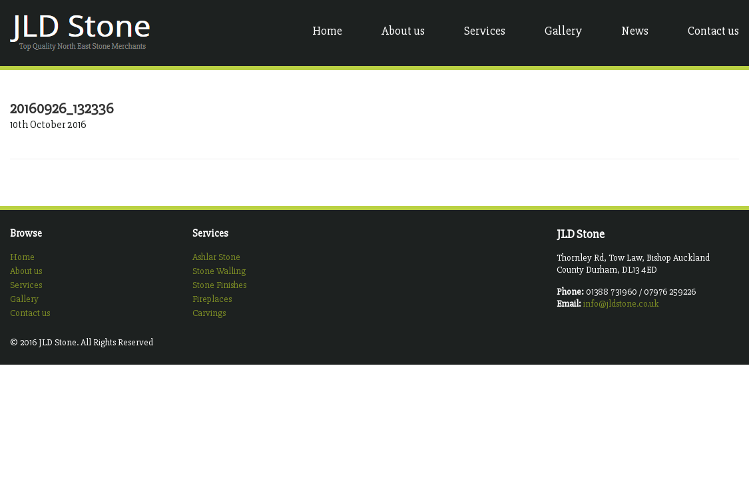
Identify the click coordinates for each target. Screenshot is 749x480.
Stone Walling (219, 271)
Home (327, 30)
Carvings (209, 313)
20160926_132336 (62, 109)
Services (484, 30)
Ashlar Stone (216, 257)
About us (403, 30)
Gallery (563, 30)
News (634, 30)
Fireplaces (212, 299)
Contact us (713, 30)
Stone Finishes (219, 285)
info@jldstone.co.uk (620, 303)
